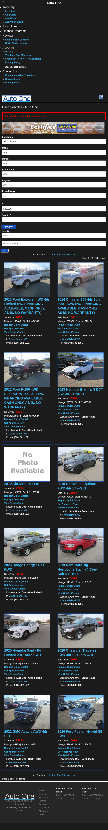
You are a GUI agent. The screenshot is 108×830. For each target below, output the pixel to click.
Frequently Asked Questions (20, 75)
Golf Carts (10, 15)
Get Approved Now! (14, 328)
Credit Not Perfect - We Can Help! (23, 59)
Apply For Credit (14, 22)
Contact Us (10, 71)
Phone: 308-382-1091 (66, 795)
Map (71, 798)
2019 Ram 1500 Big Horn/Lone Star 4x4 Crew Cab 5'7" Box (78, 569)
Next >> (71, 254)
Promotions (10, 26)
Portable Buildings (14, 66)
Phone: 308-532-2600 (92, 795)
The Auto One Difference (18, 55)
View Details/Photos (14, 332)
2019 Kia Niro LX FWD (22, 484)
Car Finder (11, 18)
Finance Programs (14, 30)
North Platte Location (16, 43)
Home (42, 790)
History (9, 51)
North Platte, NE (17, 762)
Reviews (8, 35)
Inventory (9, 7)
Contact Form (12, 79)
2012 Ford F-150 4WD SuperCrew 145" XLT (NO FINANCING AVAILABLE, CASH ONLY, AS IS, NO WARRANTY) (24, 398)
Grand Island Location (17, 40)
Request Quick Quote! (16, 325)
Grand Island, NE (18, 339)
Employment (12, 82)
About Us (9, 47)
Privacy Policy (13, 62)
